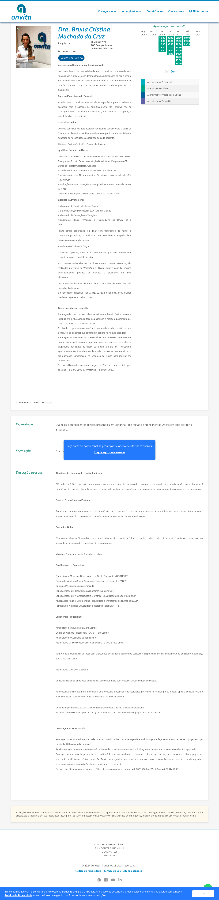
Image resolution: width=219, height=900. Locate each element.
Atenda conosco (132, 870)
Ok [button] (203, 893)
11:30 (170, 50)
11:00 (178, 50)
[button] (107, 895)
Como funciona (107, 11)
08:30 (170, 37)
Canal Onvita (155, 11)
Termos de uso (112, 870)
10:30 (162, 40)
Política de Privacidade (18, 895)
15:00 (162, 50)
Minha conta (198, 11)
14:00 (178, 63)
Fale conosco (176, 11)
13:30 (170, 53)
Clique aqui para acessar (109, 452)
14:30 (162, 47)
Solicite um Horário (71, 58)
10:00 (162, 37)
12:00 (162, 44)
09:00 (170, 40)
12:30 (178, 56)
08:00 (187, 37)
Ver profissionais (131, 11)
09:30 (170, 44)
